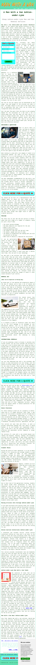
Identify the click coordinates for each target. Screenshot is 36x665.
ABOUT (22, 8)
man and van (30, 47)
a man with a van (6, 345)
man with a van (30, 574)
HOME (15, 8)
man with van (31, 135)
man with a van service (9, 507)
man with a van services (26, 580)
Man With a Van (10, 654)
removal (17, 638)
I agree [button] (23, 658)
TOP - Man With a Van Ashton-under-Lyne (12, 640)
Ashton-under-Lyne (27, 385)
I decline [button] (27, 658)
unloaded (26, 324)
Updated (15, 654)
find (5, 618)
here (20, 636)
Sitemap (2, 654)
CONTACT (26, 8)
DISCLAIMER (31, 8)
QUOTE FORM (29, 608)
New (5, 654)
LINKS (18, 8)
